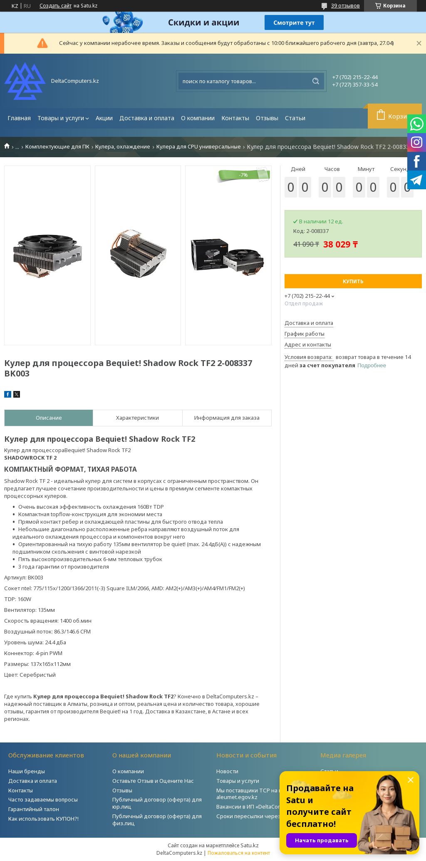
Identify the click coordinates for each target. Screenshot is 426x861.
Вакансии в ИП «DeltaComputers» (259, 806)
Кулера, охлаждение (122, 146)
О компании (198, 118)
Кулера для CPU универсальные (198, 146)
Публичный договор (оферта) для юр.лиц (157, 803)
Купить (353, 281)
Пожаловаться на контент (239, 852)
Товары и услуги (60, 118)
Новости (227, 771)
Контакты (235, 118)
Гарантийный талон (33, 809)
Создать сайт (56, 6)
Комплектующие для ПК (57, 146)
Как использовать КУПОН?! (43, 818)
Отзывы (267, 118)
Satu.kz (249, 845)
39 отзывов (345, 5)
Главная (19, 118)
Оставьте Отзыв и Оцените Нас (153, 780)
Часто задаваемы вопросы (43, 799)
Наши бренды (26, 771)
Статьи (295, 118)
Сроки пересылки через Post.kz (258, 816)
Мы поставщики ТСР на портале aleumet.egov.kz (258, 794)
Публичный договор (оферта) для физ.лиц (157, 819)
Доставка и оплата (146, 118)
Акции (104, 118)
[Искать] (315, 81)
